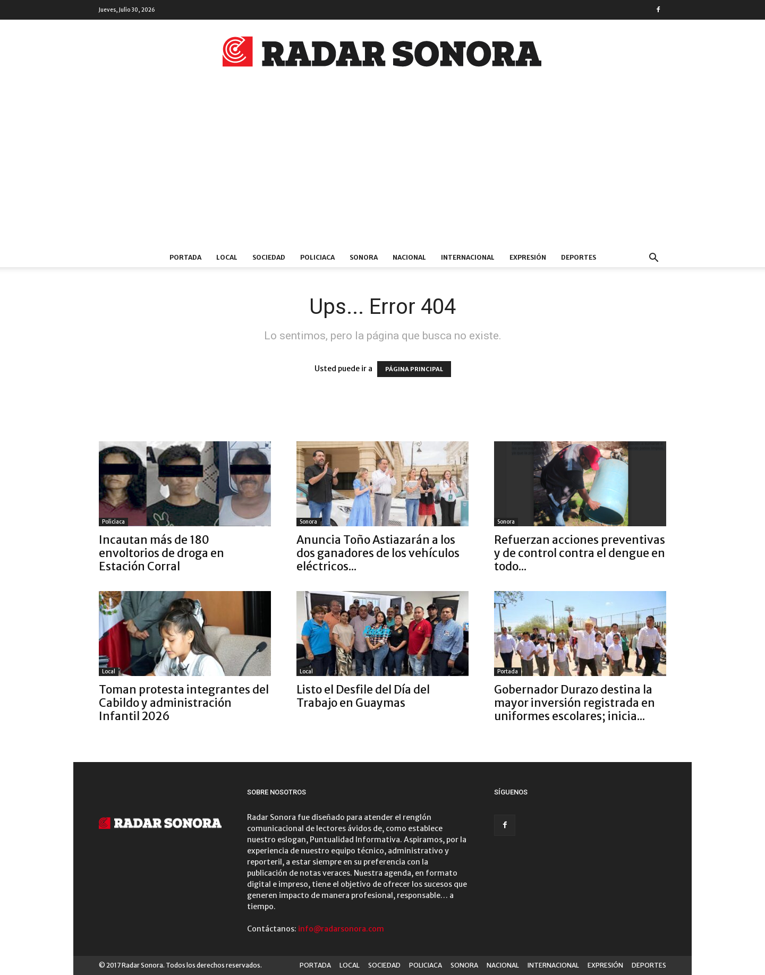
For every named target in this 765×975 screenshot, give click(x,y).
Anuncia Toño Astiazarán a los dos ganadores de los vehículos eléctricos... (378, 553)
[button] (653, 259)
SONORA (364, 257)
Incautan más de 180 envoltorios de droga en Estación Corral (161, 553)
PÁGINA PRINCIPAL (414, 369)
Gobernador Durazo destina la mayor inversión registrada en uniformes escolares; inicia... (574, 702)
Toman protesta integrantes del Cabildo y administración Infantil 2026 (184, 702)
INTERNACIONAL (468, 257)
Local (108, 671)
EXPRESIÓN (527, 257)
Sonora (308, 521)
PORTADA (185, 257)
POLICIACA (317, 257)
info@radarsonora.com (341, 929)
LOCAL (226, 257)
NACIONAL (409, 257)
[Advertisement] (382, 168)
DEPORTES (578, 257)
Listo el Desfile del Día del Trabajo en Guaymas (363, 696)
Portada (507, 671)
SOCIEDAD (268, 257)
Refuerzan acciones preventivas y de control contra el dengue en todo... (579, 553)
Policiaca (113, 521)
